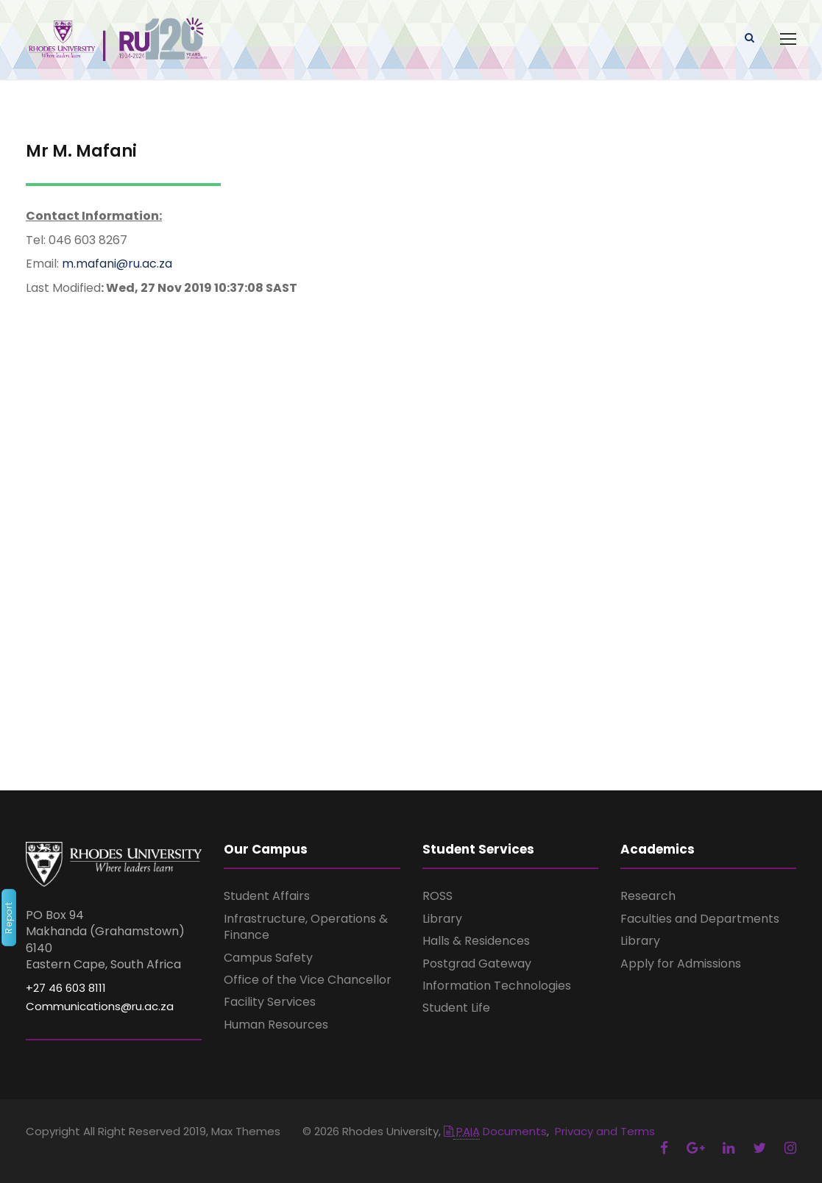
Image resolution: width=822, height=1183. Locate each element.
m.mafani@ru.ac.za (117, 263)
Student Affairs (267, 895)
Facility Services (270, 1001)
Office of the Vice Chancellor (307, 979)
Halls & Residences (476, 940)
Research (648, 895)
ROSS (437, 895)
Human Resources (276, 1024)
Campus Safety (268, 957)
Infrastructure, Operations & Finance (306, 926)
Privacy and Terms (605, 1131)
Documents (495, 1131)
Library (442, 918)
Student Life (456, 1007)
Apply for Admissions (680, 963)
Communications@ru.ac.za (100, 1006)
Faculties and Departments (699, 918)
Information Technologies (496, 985)
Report (8, 917)
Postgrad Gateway (476, 963)
